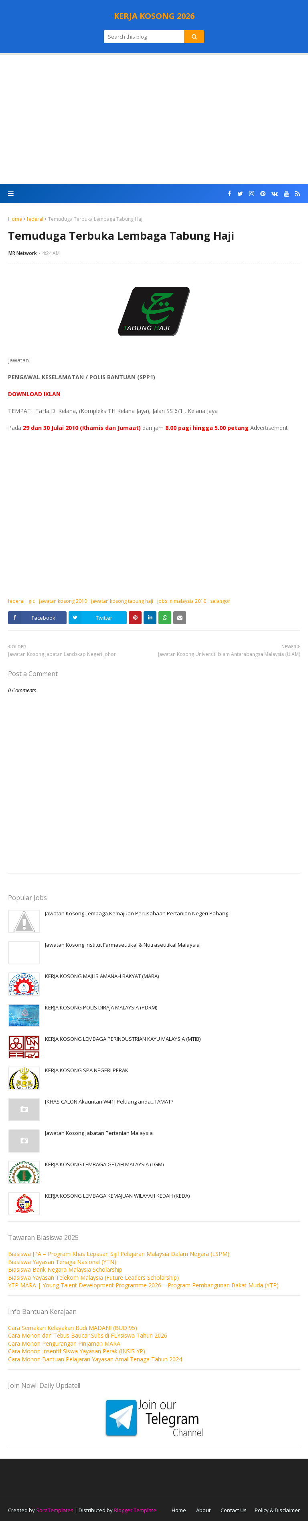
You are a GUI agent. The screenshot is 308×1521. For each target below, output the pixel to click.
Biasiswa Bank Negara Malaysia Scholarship (65, 1269)
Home (15, 219)
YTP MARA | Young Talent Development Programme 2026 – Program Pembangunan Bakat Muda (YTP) (143, 1285)
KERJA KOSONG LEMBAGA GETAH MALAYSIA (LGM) (104, 1164)
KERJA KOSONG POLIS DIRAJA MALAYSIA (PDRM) (101, 1007)
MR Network (22, 253)
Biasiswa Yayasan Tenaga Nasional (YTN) (62, 1262)
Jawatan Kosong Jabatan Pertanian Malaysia (99, 1133)
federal (35, 219)
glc (31, 601)
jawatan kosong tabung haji (122, 601)
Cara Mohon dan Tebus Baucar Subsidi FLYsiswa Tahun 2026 (87, 1335)
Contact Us (234, 1510)
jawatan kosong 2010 (63, 601)
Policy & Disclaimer (277, 1510)
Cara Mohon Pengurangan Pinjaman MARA (64, 1343)
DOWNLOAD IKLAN (34, 394)
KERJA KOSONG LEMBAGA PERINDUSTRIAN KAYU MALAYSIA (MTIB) (123, 1038)
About (203, 1510)
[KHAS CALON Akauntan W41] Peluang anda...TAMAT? (109, 1101)
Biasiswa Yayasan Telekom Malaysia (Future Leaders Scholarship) (93, 1277)
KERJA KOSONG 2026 (154, 15)
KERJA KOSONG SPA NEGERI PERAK (86, 1070)
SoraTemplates (54, 1510)
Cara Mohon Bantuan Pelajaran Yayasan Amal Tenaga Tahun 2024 (95, 1359)
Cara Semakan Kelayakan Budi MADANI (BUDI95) (72, 1328)
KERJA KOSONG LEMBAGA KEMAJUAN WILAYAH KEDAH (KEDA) (117, 1195)
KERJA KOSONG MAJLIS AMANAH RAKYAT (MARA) (102, 976)
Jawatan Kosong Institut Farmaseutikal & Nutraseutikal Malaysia (122, 944)
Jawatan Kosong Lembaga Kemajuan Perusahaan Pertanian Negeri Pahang (136, 913)
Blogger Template (135, 1510)
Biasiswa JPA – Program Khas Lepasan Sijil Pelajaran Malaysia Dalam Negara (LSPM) (118, 1254)
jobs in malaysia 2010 (181, 601)
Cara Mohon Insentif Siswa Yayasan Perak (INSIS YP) (76, 1351)
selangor (220, 601)
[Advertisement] (154, 119)
